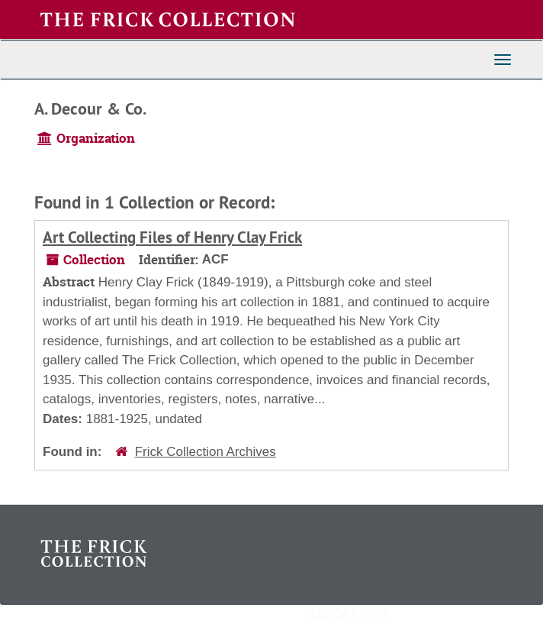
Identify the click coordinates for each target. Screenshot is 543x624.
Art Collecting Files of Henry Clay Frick (172, 237)
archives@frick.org (443, 613)
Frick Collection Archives (205, 452)
